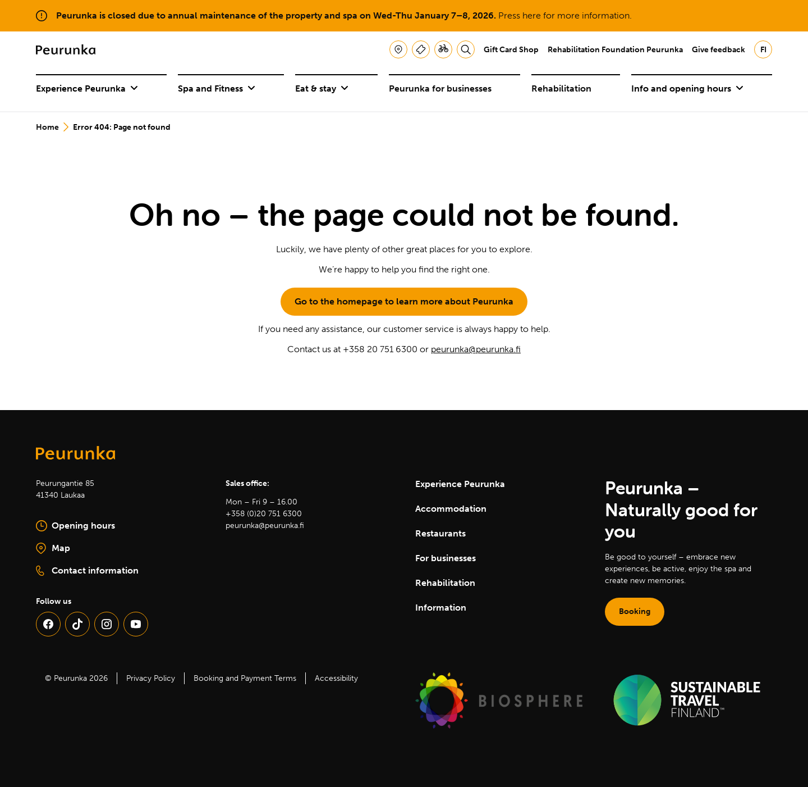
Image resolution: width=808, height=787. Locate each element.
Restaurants (440, 533)
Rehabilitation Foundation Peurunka (615, 49)
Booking (634, 611)
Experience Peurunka (87, 88)
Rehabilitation (561, 88)
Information (440, 607)
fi (763, 49)
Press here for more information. (565, 15)
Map (90, 549)
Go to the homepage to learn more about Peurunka (404, 301)
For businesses (445, 558)
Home (47, 127)
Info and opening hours (687, 88)
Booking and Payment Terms (245, 678)
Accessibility (336, 678)
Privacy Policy (150, 678)
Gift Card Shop (511, 49)
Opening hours (75, 525)
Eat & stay (321, 88)
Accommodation (450, 508)
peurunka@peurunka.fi (476, 349)
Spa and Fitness (216, 88)
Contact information (87, 570)
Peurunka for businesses (440, 88)
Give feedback (718, 49)
